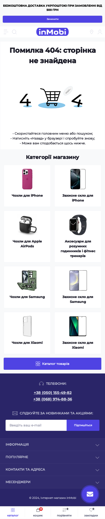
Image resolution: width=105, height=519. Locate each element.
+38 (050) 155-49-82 (52, 393)
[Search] (14, 32)
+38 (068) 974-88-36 (52, 399)
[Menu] (6, 32)
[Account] (100, 32)
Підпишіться (83, 425)
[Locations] (91, 32)
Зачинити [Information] (53, 19)
